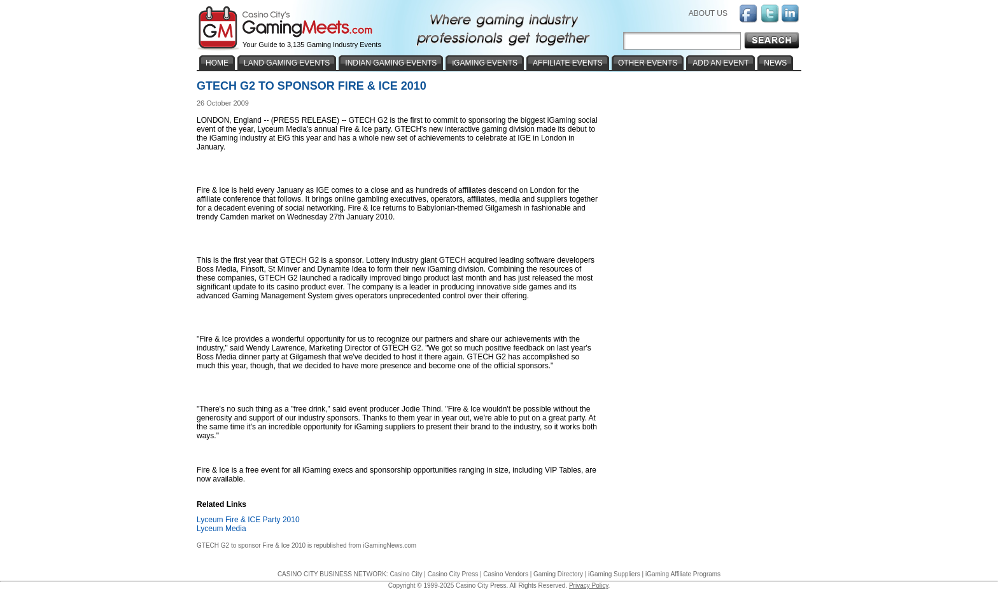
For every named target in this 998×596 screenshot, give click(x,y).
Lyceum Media (221, 528)
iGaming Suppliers (614, 574)
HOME (217, 63)
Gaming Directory (558, 574)
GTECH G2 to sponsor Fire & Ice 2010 (251, 545)
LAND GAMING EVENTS (287, 63)
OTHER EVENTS (647, 63)
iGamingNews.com (389, 545)
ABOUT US (708, 13)
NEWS (775, 63)
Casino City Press (453, 574)
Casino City (406, 574)
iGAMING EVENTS (484, 63)
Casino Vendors (505, 574)
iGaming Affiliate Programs (682, 574)
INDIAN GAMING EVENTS (391, 63)
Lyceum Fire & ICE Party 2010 (248, 519)
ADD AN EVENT (720, 63)
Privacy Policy (588, 585)
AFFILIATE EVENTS (568, 63)
